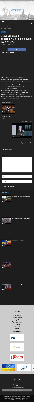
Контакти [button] (17, 326)
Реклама (17, 324)
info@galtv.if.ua (20, 387)
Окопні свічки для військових (19, 262)
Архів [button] (17, 329)
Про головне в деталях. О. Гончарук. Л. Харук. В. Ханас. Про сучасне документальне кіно (23, 143)
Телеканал (17, 315)
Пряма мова (16, 136)
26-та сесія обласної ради (7, 117)
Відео (3, 31)
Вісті (7, 52)
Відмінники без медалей (18, 240)
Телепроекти (17, 317)
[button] (31, 23)
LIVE (25, 1)
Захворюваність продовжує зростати (21, 196)
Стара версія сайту (17, 390)
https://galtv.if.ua (19, 398)
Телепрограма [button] (17, 322)
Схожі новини (5, 192)
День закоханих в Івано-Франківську (21, 218)
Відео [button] (17, 320)
